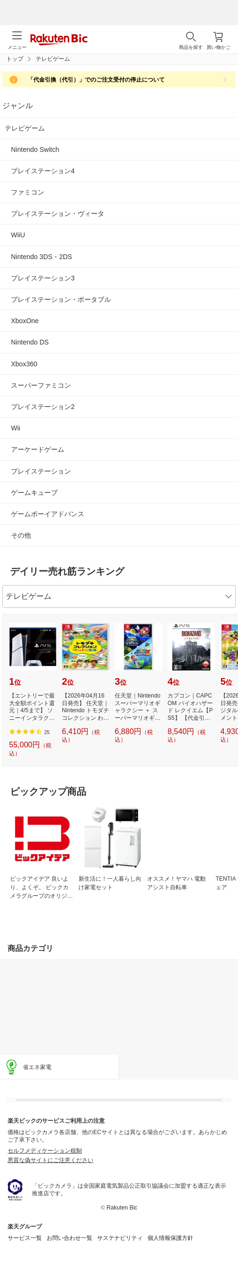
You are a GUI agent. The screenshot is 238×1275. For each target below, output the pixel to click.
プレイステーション (41, 471)
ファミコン (27, 192)
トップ (14, 59)
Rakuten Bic (59, 40)
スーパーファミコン (41, 385)
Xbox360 (24, 364)
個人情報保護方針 (170, 1238)
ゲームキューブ (34, 492)
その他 (21, 535)
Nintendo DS (30, 342)
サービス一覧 (25, 1238)
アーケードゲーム (37, 449)
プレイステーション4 (43, 171)
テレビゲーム (25, 128)
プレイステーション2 (43, 406)
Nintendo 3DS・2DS (41, 257)
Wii (15, 428)
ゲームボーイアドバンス (47, 514)
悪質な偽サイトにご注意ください (50, 1160)
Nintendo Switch (35, 149)
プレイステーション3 (43, 278)
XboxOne (25, 321)
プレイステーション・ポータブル (61, 299)
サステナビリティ (120, 1238)
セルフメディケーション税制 (45, 1150)
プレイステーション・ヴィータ (57, 213)
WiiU (18, 235)
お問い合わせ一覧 (69, 1238)
